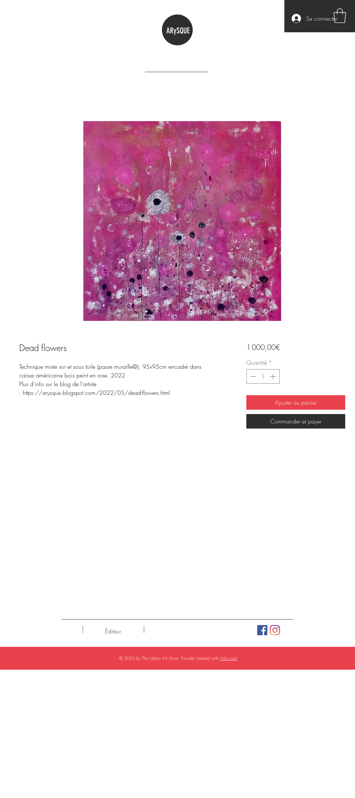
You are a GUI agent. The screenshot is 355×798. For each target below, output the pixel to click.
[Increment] (273, 376)
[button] (340, 15)
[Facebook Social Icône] (262, 630)
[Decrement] (252, 376)
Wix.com (228, 658)
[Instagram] (275, 630)
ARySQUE (178, 31)
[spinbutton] (263, 376)
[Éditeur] (112, 631)
